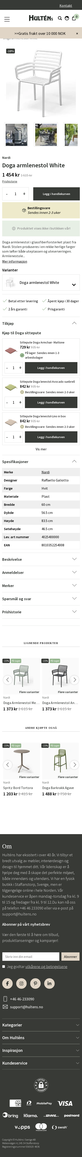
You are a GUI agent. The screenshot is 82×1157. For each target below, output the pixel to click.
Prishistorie (9, 181)
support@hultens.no (19, 913)
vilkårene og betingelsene (46, 966)
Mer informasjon (14, 261)
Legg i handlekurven (56, 194)
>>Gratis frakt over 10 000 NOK (40, 33)
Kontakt (65, 5)
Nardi (6, 157)
